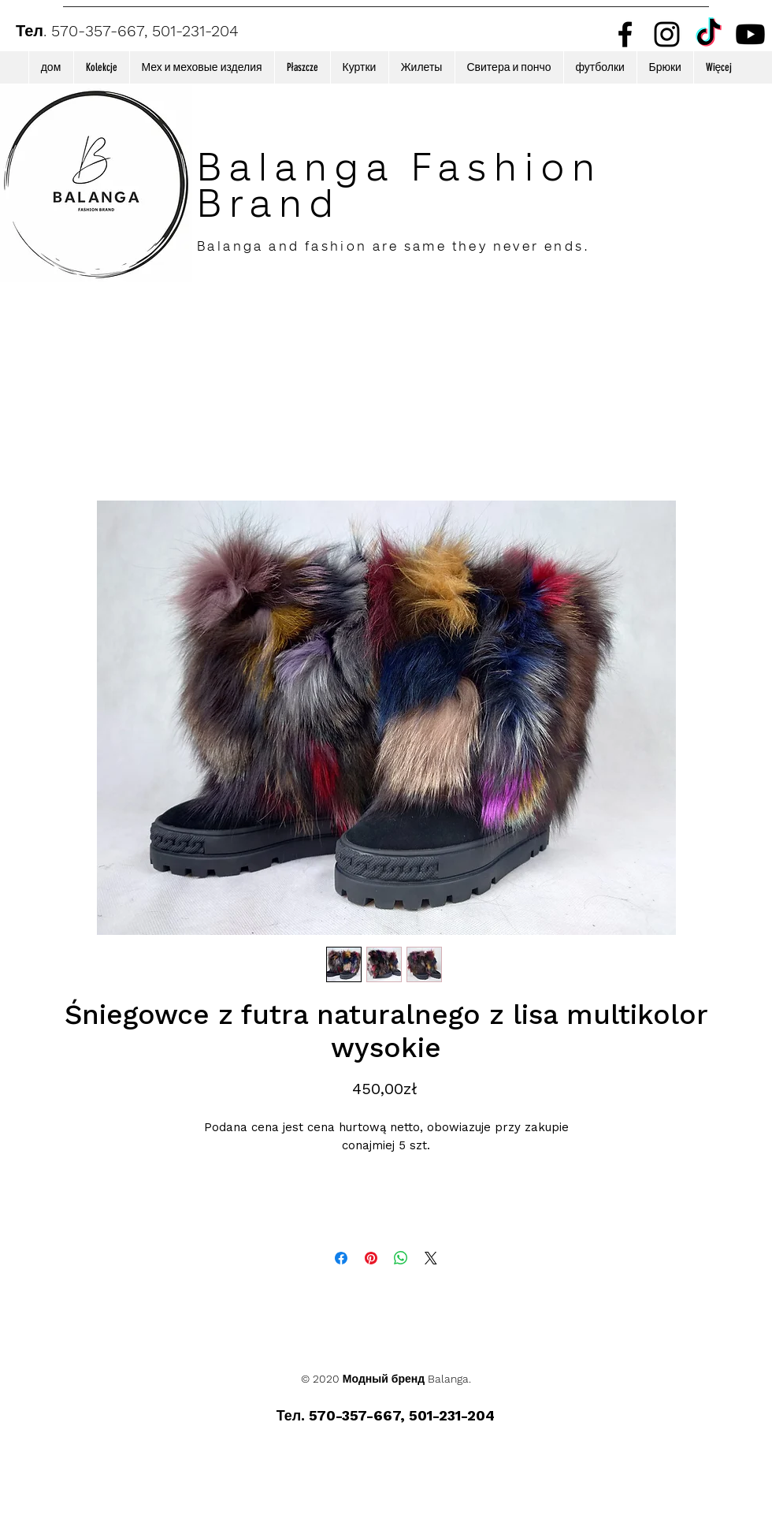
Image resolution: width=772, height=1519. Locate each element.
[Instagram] (667, 34)
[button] (101, 67)
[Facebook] (625, 34)
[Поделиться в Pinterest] (371, 1258)
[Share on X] (430, 1258)
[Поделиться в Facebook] (341, 1258)
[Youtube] (750, 34)
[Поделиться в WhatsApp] (401, 1258)
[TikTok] (709, 34)
